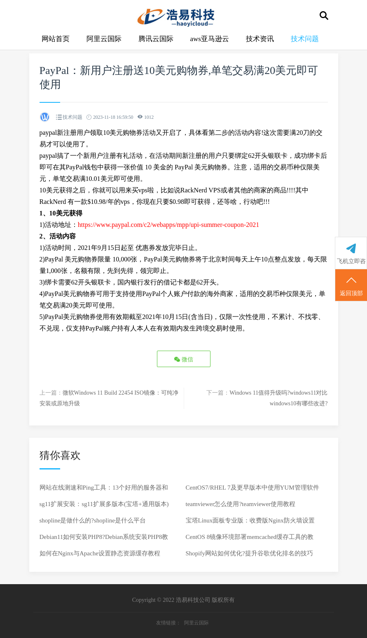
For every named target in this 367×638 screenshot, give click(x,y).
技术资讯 (260, 39)
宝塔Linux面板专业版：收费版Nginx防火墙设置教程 (250, 523)
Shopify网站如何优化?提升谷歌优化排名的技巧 (249, 553)
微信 (184, 359)
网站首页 (56, 39)
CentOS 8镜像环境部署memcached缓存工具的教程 (249, 539)
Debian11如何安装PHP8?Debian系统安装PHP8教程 (104, 539)
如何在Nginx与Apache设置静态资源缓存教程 (100, 553)
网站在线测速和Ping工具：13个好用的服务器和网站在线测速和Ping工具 (104, 490)
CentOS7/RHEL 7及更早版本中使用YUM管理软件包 (252, 490)
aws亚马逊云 (209, 39)
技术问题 (305, 39)
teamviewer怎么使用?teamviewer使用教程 (241, 504)
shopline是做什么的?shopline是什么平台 (93, 520)
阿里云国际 (104, 39)
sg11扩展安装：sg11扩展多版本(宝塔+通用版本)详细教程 (104, 506)
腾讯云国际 (155, 39)
